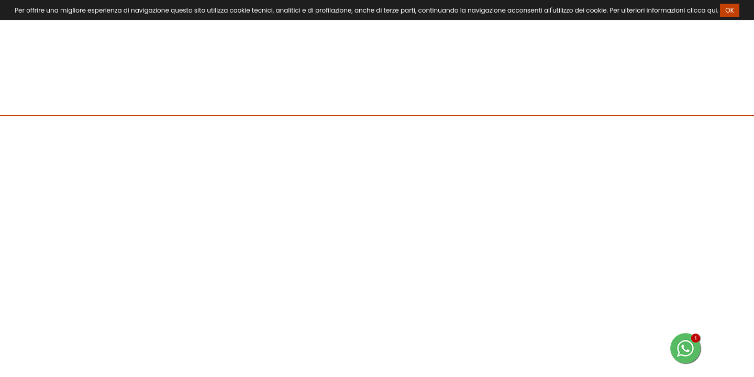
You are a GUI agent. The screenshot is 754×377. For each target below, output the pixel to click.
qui (712, 10)
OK (729, 10)
